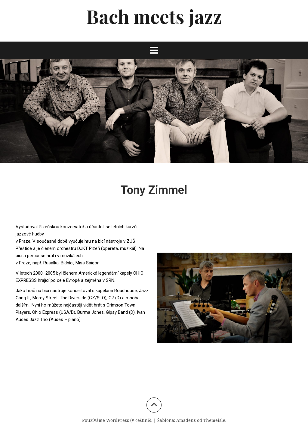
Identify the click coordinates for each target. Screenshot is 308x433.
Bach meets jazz (154, 16)
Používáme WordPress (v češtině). (117, 420)
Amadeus (186, 420)
